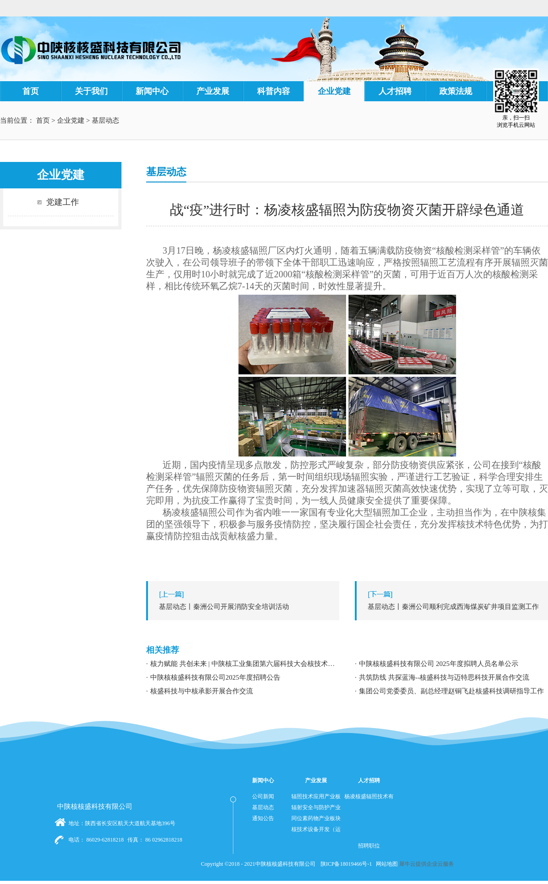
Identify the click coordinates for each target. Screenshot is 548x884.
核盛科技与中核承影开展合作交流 (201, 691)
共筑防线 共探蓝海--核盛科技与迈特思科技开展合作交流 (444, 677)
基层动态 (105, 120)
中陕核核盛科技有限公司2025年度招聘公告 (215, 677)
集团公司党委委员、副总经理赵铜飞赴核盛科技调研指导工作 (451, 691)
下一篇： (453, 606)
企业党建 (70, 120)
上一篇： (245, 606)
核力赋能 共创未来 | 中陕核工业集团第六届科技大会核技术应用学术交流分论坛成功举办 (244, 663)
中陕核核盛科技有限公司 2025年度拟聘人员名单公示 (438, 663)
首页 (30, 91)
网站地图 (385, 864)
